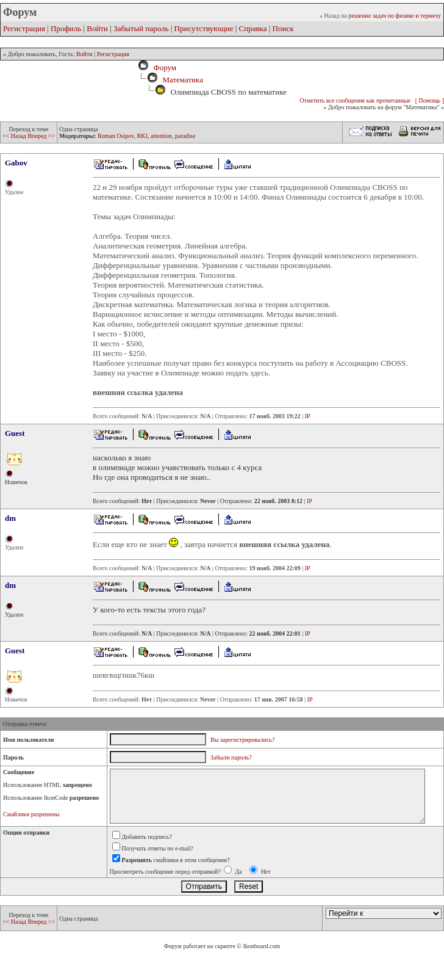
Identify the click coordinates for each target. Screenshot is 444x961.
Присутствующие (204, 28)
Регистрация (24, 28)
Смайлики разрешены (31, 814)
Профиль (66, 28)
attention (161, 135)
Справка (253, 28)
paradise (185, 135)
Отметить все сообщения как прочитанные (354, 100)
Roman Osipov (116, 135)
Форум (162, 67)
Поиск (283, 28)
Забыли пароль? (231, 757)
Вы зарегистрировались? (242, 739)
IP (307, 416)
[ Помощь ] (429, 100)
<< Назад (14, 135)
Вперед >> (41, 135)
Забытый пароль (140, 28)
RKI (142, 135)
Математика (182, 79)
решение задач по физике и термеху (394, 15)
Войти (97, 28)
